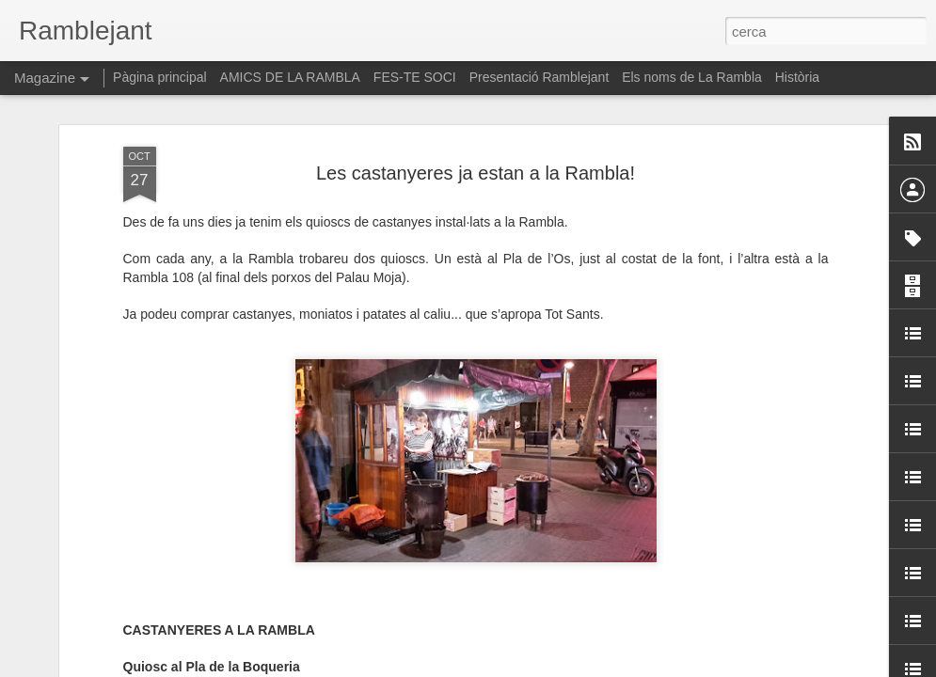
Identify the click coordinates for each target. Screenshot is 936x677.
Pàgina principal (160, 77)
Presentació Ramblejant (539, 77)
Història (797, 77)
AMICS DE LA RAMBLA (290, 77)
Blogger (551, 666)
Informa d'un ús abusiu (628, 666)
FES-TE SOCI (414, 77)
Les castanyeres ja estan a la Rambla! (475, 96)
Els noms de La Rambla (692, 77)
